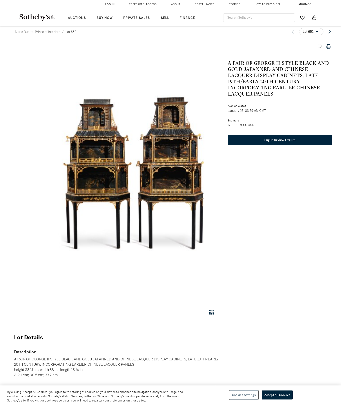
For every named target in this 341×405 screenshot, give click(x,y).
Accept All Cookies (277, 395)
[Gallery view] (211, 312)
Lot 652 (70, 32)
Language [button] (304, 4)
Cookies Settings (244, 395)
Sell (165, 18)
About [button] (176, 4)
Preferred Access (143, 4)
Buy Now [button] (104, 18)
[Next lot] (329, 31)
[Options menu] (311, 31)
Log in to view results (280, 141)
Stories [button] (234, 4)
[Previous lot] (292, 31)
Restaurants (204, 4)
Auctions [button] (77, 18)
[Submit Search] (290, 17)
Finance (187, 18)
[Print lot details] (328, 46)
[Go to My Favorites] (302, 17)
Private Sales (136, 18)
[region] (170, 395)
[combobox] (259, 17)
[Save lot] (319, 46)
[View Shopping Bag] (314, 17)
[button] (133, 173)
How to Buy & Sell (268, 4)
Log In (110, 4)
